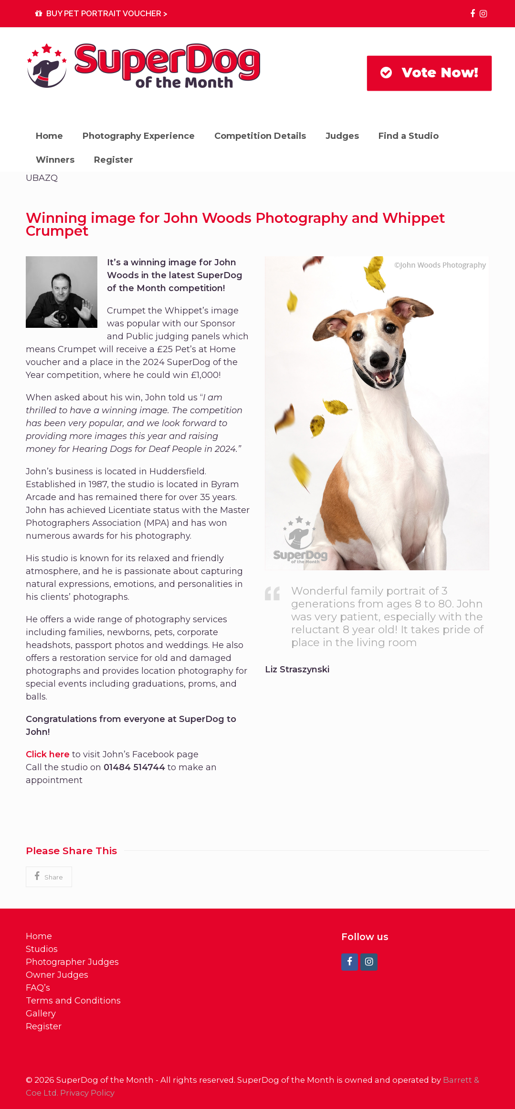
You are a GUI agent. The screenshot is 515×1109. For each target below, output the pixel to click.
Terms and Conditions (73, 1000)
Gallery (41, 1013)
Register (44, 1026)
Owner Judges (57, 975)
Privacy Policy (87, 1093)
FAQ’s (38, 988)
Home (39, 936)
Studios (42, 949)
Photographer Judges (72, 962)
